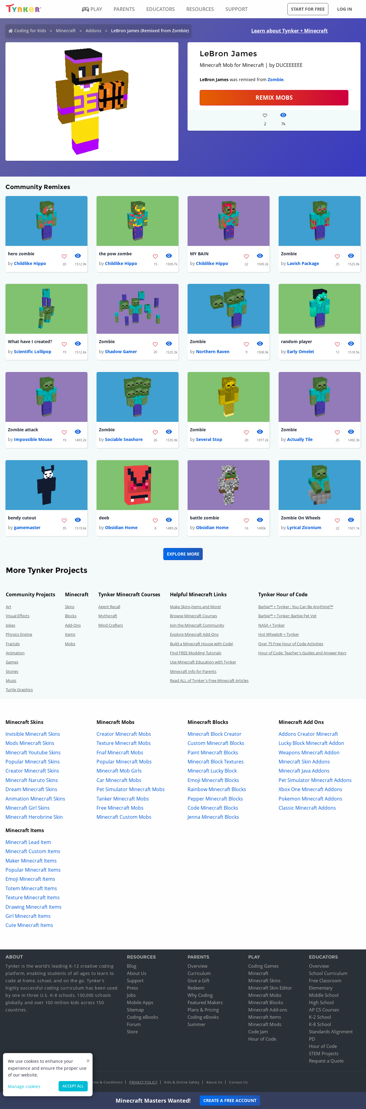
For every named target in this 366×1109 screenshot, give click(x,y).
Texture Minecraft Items (32, 897)
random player (296, 342)
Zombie (275, 79)
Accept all (73, 1086)
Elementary (321, 988)
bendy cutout (22, 518)
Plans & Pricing (203, 1010)
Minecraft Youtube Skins (33, 752)
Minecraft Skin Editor (270, 988)
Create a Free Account (229, 1100)
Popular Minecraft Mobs (124, 762)
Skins (69, 607)
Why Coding (200, 995)
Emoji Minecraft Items (30, 879)
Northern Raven (212, 351)
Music (11, 681)
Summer (196, 1024)
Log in (344, 9)
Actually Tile (300, 440)
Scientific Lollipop (32, 351)
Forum (134, 1024)
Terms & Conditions (105, 1082)
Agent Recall (109, 607)
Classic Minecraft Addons (307, 808)
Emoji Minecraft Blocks (213, 780)
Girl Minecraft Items (28, 916)
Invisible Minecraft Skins (32, 734)
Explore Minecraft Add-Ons (194, 634)
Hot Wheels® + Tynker (278, 634)
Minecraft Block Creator (215, 734)
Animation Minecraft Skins (35, 798)
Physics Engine (19, 634)
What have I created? (30, 342)
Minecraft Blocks (265, 1003)
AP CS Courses (324, 1010)
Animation (15, 653)
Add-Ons (73, 625)
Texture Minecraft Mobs (124, 743)
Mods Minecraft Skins (29, 743)
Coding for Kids (30, 30)
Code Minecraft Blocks (213, 808)
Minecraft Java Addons (304, 771)
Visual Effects (17, 616)
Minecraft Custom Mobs (124, 817)
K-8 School (320, 1024)
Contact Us (238, 1082)
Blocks (70, 616)
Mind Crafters (110, 625)
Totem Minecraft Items (31, 888)
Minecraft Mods (264, 1024)
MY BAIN (199, 254)
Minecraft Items (264, 1017)
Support (135, 981)
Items (70, 634)
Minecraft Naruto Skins (31, 780)
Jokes (10, 625)
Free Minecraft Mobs (120, 808)
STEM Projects (323, 1054)
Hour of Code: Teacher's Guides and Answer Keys (302, 653)
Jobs (131, 995)
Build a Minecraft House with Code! (201, 643)
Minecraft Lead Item (28, 842)
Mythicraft (107, 616)
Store (132, 1032)
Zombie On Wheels (300, 518)
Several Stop (209, 440)
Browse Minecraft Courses (193, 616)
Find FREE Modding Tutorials (195, 653)
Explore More (183, 554)
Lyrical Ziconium (304, 528)
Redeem (196, 988)
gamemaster (27, 528)
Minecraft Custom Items (32, 851)
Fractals (13, 643)
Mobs (70, 643)
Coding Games (263, 966)
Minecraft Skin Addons (304, 762)
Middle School (324, 995)
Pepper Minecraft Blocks (215, 798)
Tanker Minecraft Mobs (123, 798)
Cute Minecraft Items (29, 925)
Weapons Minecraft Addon (309, 752)
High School (321, 1003)
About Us (136, 973)
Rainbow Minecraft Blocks (217, 789)
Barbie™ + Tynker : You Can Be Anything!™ (295, 607)
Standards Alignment (331, 1032)
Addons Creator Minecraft (308, 734)
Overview (198, 966)
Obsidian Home (121, 528)
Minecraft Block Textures (216, 762)
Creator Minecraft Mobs (124, 734)
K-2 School (320, 1017)
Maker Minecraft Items (31, 860)
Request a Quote (326, 1061)
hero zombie (21, 254)
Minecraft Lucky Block (212, 771)
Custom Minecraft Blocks (216, 743)
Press (132, 988)
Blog (131, 966)
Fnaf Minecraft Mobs (120, 752)
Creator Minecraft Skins (32, 771)
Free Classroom (325, 981)
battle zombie (204, 518)
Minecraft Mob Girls (119, 771)
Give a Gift (198, 981)
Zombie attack (23, 430)
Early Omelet (300, 351)
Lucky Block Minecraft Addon (311, 743)
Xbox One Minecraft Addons (310, 789)
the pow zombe (115, 254)
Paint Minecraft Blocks (213, 752)
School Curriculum (328, 973)
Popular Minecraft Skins (32, 762)
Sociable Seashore (124, 440)
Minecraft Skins (264, 981)
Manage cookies (24, 1086)
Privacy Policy (143, 1082)
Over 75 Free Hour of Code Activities (290, 643)
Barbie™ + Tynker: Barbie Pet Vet (287, 616)
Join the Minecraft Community (197, 625)
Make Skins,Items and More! (195, 607)
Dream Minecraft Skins (31, 789)
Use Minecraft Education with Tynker (203, 662)
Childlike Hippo (30, 263)
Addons (93, 30)
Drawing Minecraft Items (33, 907)
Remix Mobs (274, 97)
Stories (12, 671)
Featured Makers (205, 1003)
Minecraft (66, 30)
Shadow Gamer (121, 351)
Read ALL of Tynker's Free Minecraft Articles (209, 681)
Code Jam (258, 1032)
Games (12, 662)
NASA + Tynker (271, 625)
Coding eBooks (142, 1017)
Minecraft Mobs (264, 995)
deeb (104, 518)
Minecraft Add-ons (267, 1010)
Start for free (308, 9)
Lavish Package (303, 263)
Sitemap (135, 1010)
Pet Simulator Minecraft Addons (315, 780)
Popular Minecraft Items (33, 870)
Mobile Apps (140, 1003)
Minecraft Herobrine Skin (34, 817)
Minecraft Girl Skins (27, 808)
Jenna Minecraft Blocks (213, 817)
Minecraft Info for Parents (193, 671)
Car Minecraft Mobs (119, 780)
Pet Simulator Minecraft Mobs (131, 789)
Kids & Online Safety (181, 1082)
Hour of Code (262, 1039)
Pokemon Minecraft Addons (310, 798)
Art (8, 607)
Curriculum (199, 973)
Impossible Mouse (33, 440)
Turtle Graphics (19, 690)
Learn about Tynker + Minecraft (289, 30)
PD (312, 1039)
